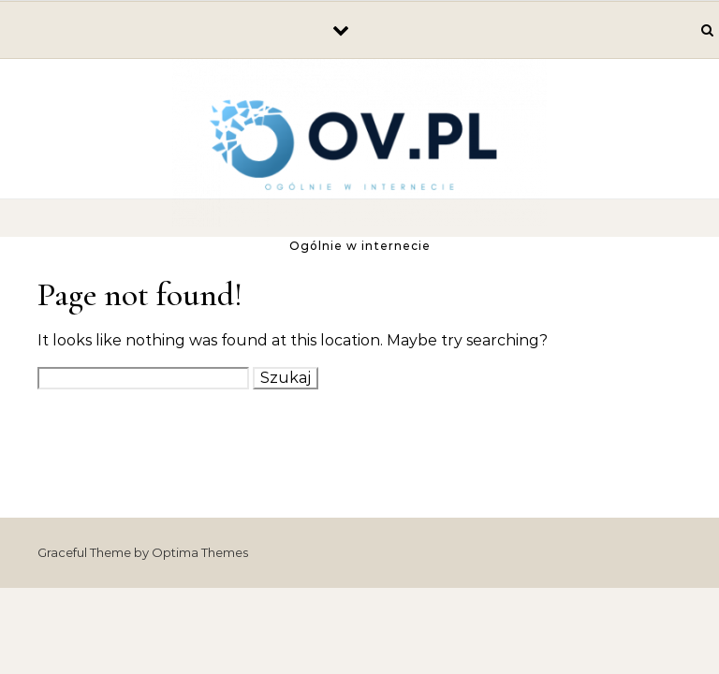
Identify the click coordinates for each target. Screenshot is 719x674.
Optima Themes (200, 552)
